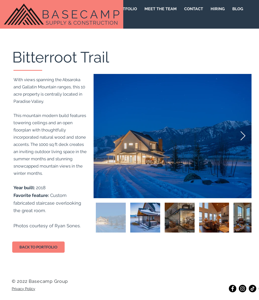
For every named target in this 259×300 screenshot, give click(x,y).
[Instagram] (242, 288)
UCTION (107, 23)
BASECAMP (82, 14)
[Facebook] (232, 288)
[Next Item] (243, 136)
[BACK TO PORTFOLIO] (38, 247)
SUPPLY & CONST (69, 23)
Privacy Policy (23, 289)
